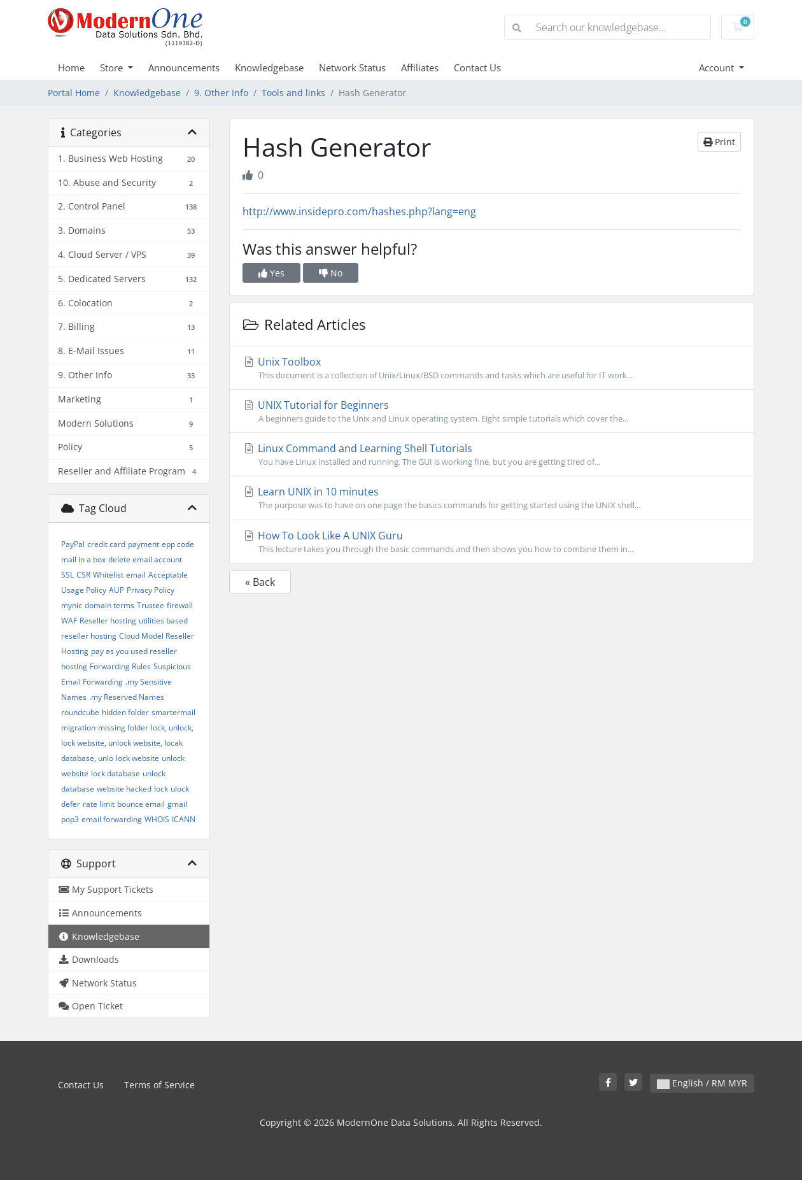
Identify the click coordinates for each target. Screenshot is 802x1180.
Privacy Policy (150, 590)
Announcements (184, 67)
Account (717, 67)
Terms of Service (159, 1085)
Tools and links (293, 93)
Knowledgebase (269, 67)
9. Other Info (221, 93)
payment (143, 544)
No (330, 273)
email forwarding (111, 819)
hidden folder (125, 712)
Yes (271, 273)
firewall (180, 605)
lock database (115, 773)
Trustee (150, 605)
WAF (69, 620)
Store (112, 67)
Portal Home (74, 93)
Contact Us (477, 67)
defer (70, 804)
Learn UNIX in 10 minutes (492, 498)
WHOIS (156, 819)
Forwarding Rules (120, 666)
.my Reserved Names (126, 697)
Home (71, 67)
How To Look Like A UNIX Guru (492, 542)
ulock (180, 788)
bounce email (141, 804)
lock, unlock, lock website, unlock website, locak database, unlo (127, 743)
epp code (178, 544)
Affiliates (420, 67)
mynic (71, 605)
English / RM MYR (702, 1083)
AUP (116, 590)
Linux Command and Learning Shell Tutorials (492, 454)
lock (161, 788)
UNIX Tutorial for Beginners (492, 411)
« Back (260, 582)
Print (719, 142)
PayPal (73, 544)
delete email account (145, 559)
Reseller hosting (108, 620)
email (136, 574)
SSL (67, 574)
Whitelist (108, 574)
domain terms (109, 605)
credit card (106, 544)
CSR (83, 574)
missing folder (123, 727)
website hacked (124, 788)
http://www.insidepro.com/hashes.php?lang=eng (359, 211)
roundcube (80, 712)
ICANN (183, 819)
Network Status (352, 67)
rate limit (99, 804)
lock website (137, 758)
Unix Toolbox (492, 368)
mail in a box (83, 559)
